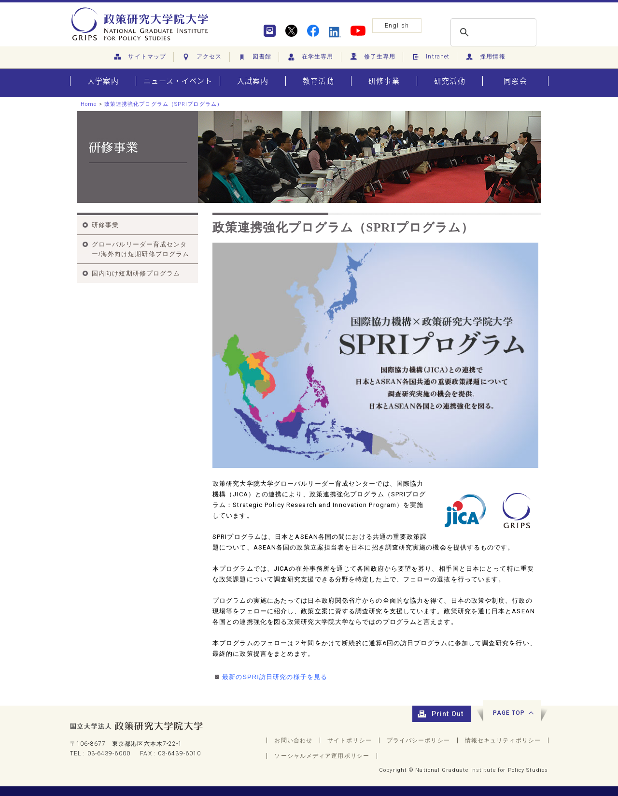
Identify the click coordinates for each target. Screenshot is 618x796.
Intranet (429, 57)
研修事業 (383, 81)
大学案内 (102, 81)
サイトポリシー (349, 740)
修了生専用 (372, 57)
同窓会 (515, 81)
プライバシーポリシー (418, 740)
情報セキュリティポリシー (503, 740)
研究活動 (449, 81)
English (397, 25)
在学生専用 (310, 57)
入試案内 (252, 81)
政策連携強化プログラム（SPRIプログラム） (163, 104)
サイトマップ (139, 57)
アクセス (201, 57)
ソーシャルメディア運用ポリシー (321, 756)
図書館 (254, 57)
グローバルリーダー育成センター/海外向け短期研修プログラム (140, 249)
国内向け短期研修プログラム (136, 273)
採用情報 (485, 57)
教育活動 (318, 81)
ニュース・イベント (178, 81)
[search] (492, 32)
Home (89, 104)
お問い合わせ (293, 740)
